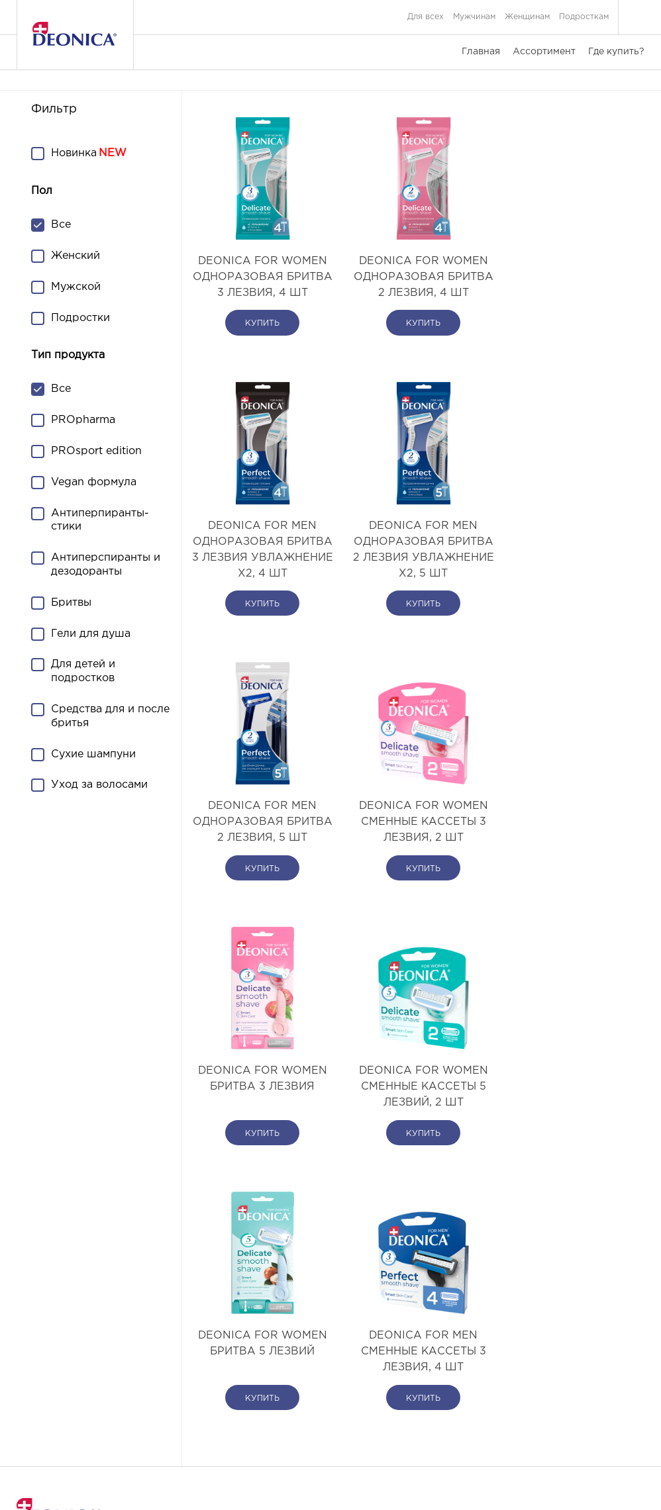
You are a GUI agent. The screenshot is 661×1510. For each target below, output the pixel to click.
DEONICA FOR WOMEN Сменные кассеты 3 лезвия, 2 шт (567, 573)
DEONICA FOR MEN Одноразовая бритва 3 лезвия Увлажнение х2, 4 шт (567, 293)
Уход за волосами (99, 785)
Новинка (74, 153)
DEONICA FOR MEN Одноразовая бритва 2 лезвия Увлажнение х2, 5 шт (259, 581)
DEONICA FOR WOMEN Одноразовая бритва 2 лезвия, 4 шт (413, 285)
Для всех (425, 17)
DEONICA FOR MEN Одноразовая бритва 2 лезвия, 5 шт (413, 581)
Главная (481, 52)
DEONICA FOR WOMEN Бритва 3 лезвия (259, 846)
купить (259, 355)
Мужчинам (474, 17)
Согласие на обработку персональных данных (549, 1417)
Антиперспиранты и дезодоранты (105, 565)
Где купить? (616, 52)
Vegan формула (93, 482)
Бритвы (71, 603)
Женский (75, 256)
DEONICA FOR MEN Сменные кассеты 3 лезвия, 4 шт (259, 1119)
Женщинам (527, 17)
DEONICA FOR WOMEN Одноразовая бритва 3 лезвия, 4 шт (259, 285)
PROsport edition (96, 451)
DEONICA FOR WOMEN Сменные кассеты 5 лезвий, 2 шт (413, 854)
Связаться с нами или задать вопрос (91, 1417)
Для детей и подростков (83, 671)
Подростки (80, 318)
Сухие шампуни (93, 754)
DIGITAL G (371, 1483)
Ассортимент (544, 52)
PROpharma (83, 420)
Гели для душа (90, 634)
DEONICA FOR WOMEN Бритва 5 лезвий (567, 846)
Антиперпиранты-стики (100, 520)
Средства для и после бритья (110, 716)
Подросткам (584, 17)
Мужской (76, 287)
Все (61, 225)
